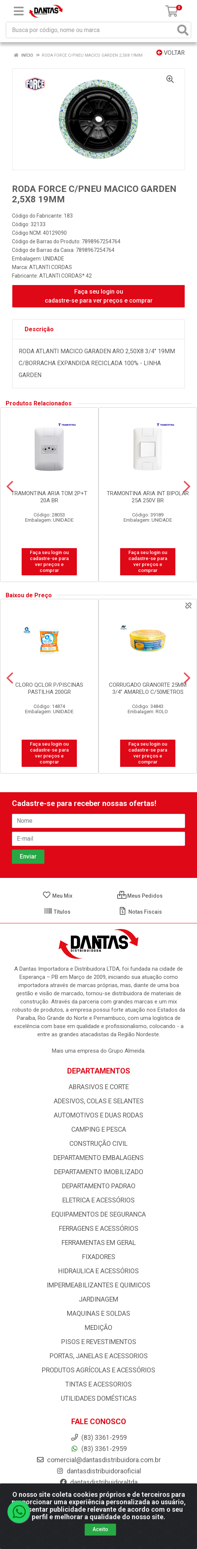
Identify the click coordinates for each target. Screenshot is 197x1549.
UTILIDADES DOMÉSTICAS (99, 1398)
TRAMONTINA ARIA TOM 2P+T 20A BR (49, 497)
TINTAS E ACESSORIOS (98, 1384)
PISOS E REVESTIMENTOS (98, 1342)
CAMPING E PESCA (98, 1129)
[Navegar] (10, 486)
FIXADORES (98, 1257)
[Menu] (18, 11)
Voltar (170, 52)
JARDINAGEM (98, 1299)
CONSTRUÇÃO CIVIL (98, 1143)
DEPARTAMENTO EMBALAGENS (98, 1157)
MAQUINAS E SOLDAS (98, 1313)
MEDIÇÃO (98, 1327)
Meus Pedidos (140, 896)
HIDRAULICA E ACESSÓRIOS (98, 1271)
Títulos (57, 912)
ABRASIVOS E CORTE (99, 1087)
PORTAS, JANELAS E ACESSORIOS (99, 1356)
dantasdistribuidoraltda (98, 1482)
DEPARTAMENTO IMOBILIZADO (98, 1172)
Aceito (100, 1529)
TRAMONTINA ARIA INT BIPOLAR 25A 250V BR (148, 497)
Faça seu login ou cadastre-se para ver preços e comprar (99, 296)
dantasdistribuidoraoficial (98, 1471)
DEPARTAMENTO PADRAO (98, 1186)
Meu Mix (57, 896)
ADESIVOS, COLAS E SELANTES (99, 1101)
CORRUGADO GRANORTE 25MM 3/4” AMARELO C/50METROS (148, 688)
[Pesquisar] (183, 30)
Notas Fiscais (140, 912)
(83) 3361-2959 (99, 1448)
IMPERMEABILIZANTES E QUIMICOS (98, 1285)
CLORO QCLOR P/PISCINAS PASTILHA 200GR (49, 688)
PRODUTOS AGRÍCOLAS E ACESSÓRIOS (98, 1370)
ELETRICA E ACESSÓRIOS (98, 1200)
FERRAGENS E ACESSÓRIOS (98, 1228)
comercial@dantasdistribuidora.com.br (98, 1460)
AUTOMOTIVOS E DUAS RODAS (98, 1115)
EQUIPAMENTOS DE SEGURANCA (98, 1214)
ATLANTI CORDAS (50, 267)
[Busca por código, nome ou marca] (90, 30)
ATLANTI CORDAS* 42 (65, 276)
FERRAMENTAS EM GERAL (99, 1242)
